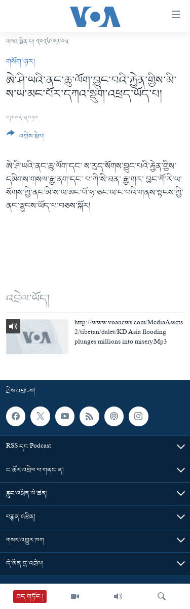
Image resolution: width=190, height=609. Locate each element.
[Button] (26, 138)
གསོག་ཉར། (20, 62)
